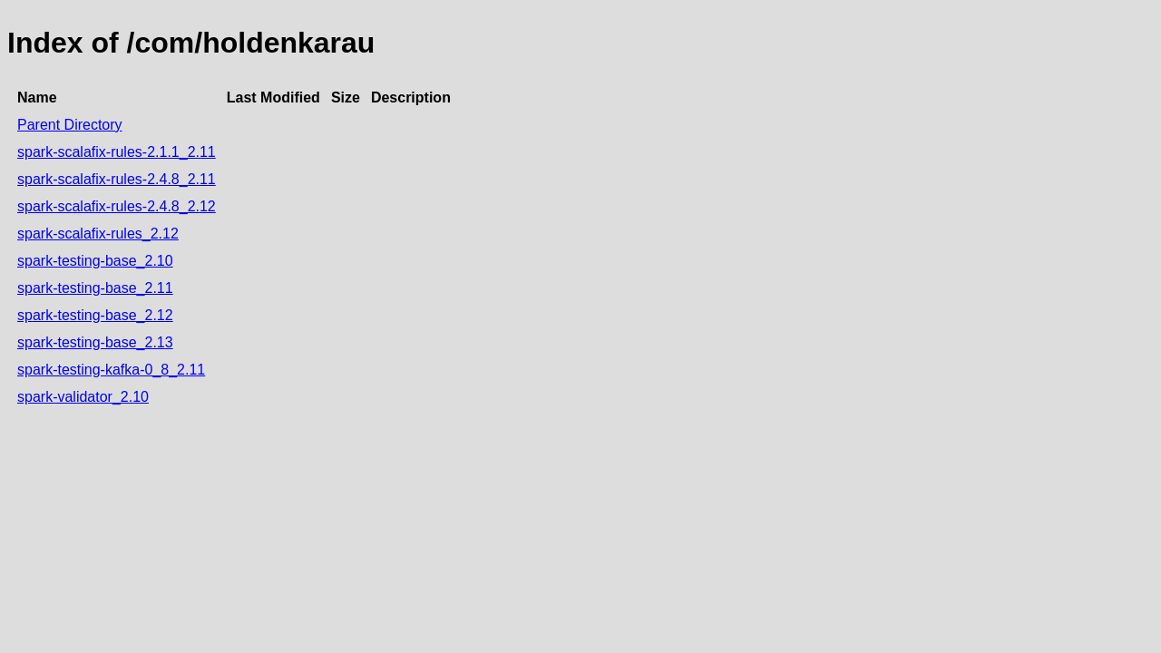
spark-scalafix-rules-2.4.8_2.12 (116, 206)
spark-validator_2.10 (83, 396)
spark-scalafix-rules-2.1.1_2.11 (116, 152)
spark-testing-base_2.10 (95, 260)
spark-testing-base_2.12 (95, 315)
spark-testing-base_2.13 (95, 342)
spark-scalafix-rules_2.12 (98, 233)
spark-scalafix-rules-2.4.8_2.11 (116, 179)
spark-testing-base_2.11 (95, 288)
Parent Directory (69, 124)
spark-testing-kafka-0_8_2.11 (111, 369)
